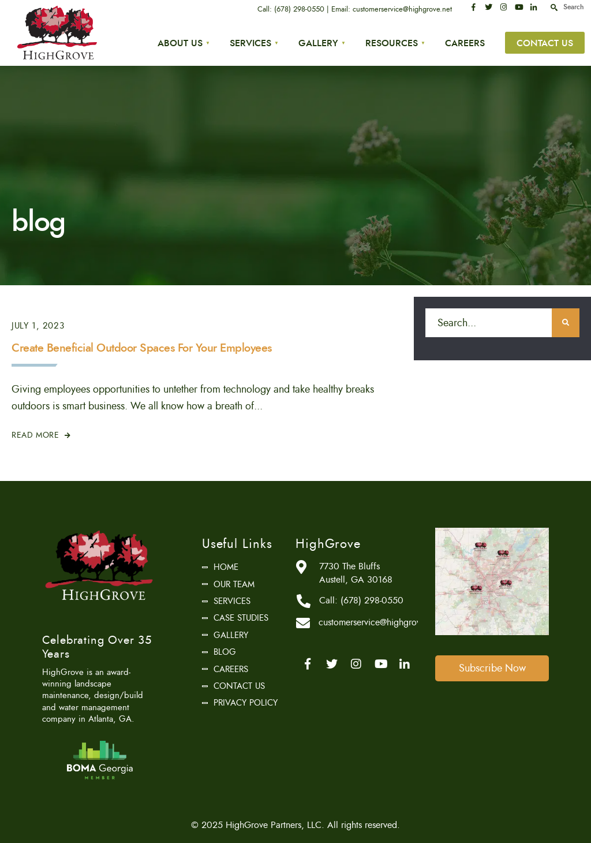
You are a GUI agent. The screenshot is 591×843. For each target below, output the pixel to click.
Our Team (234, 584)
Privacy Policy (246, 702)
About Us (180, 43)
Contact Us (545, 43)
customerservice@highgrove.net (402, 9)
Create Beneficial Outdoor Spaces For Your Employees (142, 348)
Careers (465, 43)
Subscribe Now (492, 668)
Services (250, 43)
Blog (225, 652)
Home (226, 567)
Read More (41, 435)
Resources (391, 43)
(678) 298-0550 (299, 9)
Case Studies (241, 618)
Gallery (318, 43)
